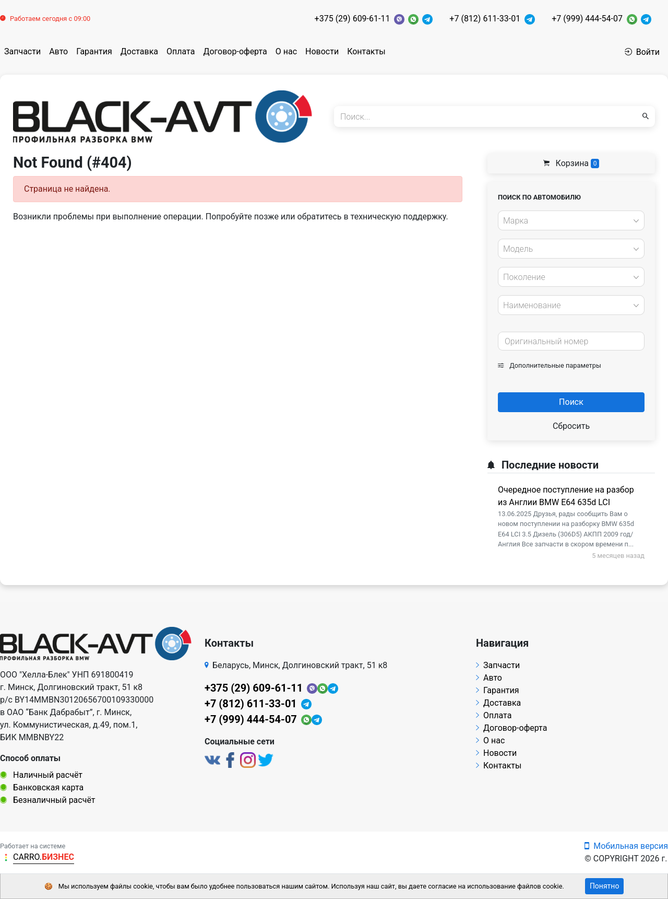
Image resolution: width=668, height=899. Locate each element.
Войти (642, 52)
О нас (286, 51)
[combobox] (571, 220)
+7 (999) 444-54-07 (587, 19)
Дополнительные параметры (549, 365)
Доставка (139, 51)
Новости (322, 51)
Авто (58, 51)
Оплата (180, 51)
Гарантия (94, 51)
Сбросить (571, 426)
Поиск (571, 402)
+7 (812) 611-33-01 (484, 19)
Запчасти (22, 51)
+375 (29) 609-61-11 (352, 19)
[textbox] (568, 221)
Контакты (366, 51)
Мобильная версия (626, 846)
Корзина (571, 163)
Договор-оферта (235, 51)
